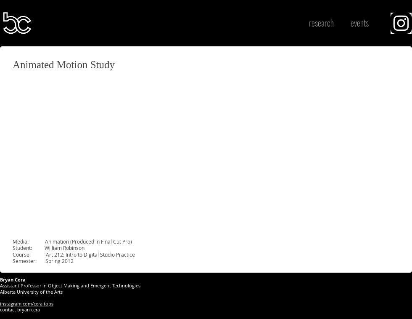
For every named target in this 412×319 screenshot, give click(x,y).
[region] (401, 23)
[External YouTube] (113, 154)
